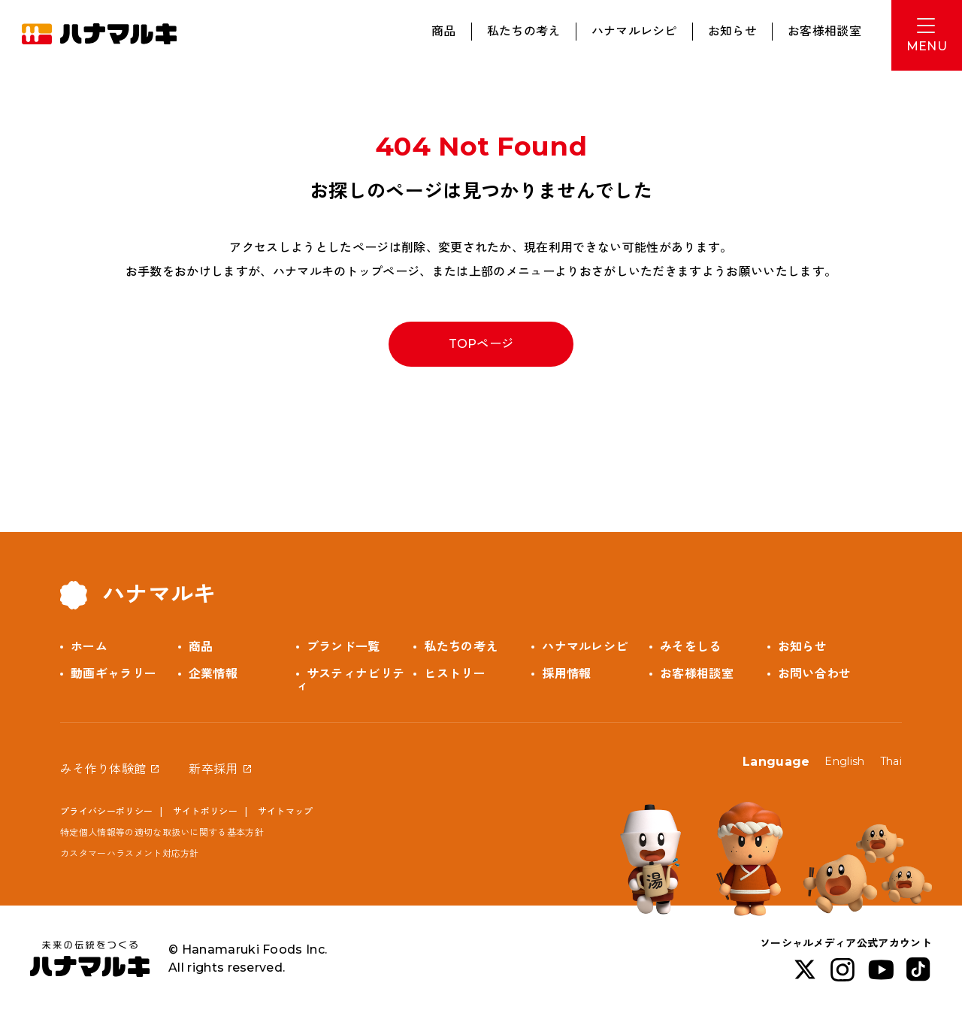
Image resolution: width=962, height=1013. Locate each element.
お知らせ (732, 31)
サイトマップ (285, 811)
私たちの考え (524, 31)
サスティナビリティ (350, 680)
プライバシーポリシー (106, 811)
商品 (443, 31)
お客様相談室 (824, 31)
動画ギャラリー (113, 674)
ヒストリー (455, 674)
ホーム (89, 647)
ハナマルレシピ (634, 31)
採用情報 (566, 674)
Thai (891, 761)
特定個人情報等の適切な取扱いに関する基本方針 (162, 832)
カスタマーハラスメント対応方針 (129, 853)
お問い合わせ (815, 674)
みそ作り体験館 (103, 769)
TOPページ (481, 344)
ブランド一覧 (343, 647)
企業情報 (213, 674)
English (844, 761)
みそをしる (691, 647)
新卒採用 (213, 769)
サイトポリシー (205, 811)
